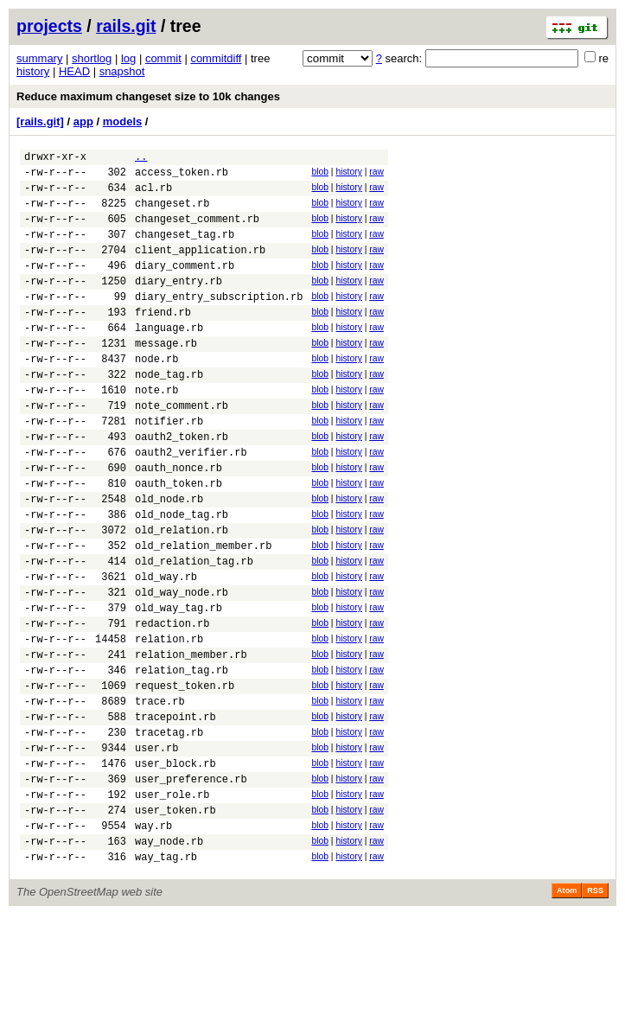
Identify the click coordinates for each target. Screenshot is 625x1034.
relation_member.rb (191, 739)
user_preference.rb (191, 885)
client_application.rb (200, 267)
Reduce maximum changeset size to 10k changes (148, 96)
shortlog (92, 58)
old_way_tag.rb (178, 685)
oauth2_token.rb (181, 485)
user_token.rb (175, 921)
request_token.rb (184, 776)
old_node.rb (169, 558)
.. (141, 158)
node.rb (156, 394)
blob (319, 174)
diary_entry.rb (178, 304)
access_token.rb (181, 176)
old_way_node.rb (181, 667)
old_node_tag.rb (181, 576)
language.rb (169, 358)
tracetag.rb (169, 830)
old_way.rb (166, 648)
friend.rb (163, 340)
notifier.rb (169, 467)
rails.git (126, 25)
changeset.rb (172, 213)
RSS (595, 1009)
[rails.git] (40, 121)
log (128, 58)
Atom (567, 1009)
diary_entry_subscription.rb (219, 322)
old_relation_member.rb (203, 612)
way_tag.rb (166, 975)
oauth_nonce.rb (178, 521)
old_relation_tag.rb (194, 630)
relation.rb (169, 721)
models (123, 121)
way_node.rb (169, 957)
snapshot (122, 71)
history (32, 71)
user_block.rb (175, 866)
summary (39, 58)
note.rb (156, 431)
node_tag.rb (169, 412)
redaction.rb (172, 703)
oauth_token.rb (178, 540)
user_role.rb (172, 903)
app (83, 121)
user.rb (156, 848)
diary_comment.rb (184, 285)
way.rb (153, 939)
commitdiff (215, 58)
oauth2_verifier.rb (191, 503)
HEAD (74, 71)
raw (376, 174)
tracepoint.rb (175, 812)
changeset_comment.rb (197, 231)
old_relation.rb (181, 594)
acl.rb (153, 195)
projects (49, 25)
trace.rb (160, 794)
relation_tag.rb (181, 757)
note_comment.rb (181, 449)
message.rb (166, 376)
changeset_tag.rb (184, 249)
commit (163, 58)
